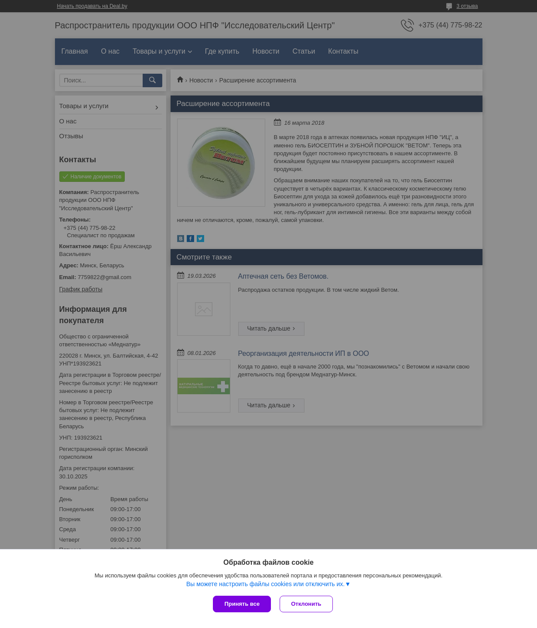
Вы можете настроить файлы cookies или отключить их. (265, 583)
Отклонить (306, 604)
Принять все (242, 604)
